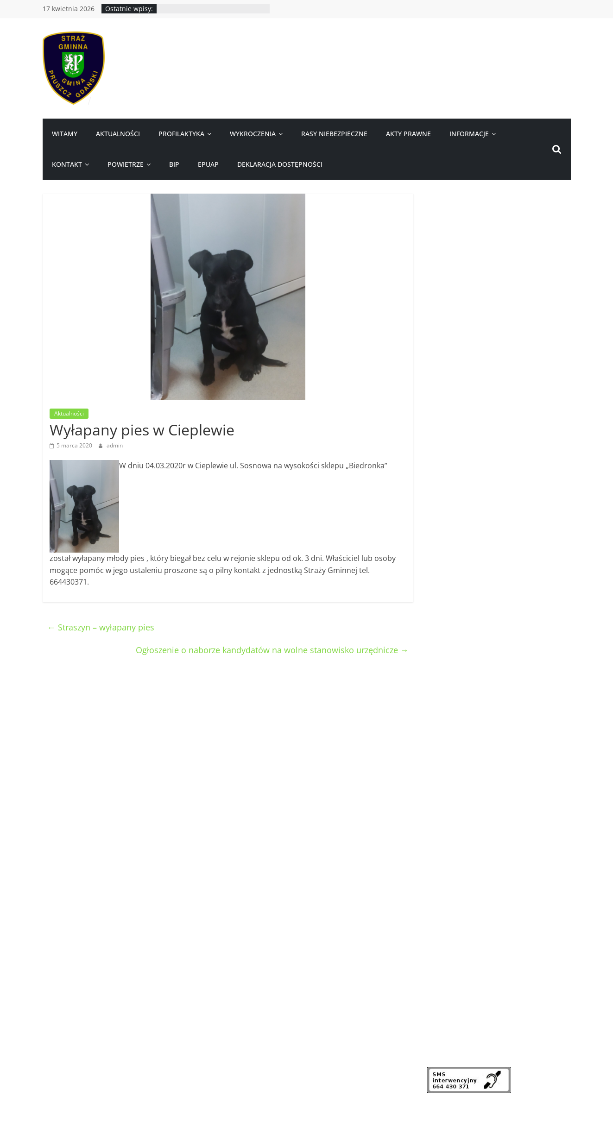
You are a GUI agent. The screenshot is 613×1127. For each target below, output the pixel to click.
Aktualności (118, 133)
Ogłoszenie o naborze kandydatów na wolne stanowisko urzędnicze (272, 649)
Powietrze (125, 164)
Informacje (469, 133)
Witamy (64, 133)
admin (115, 445)
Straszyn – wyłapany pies (100, 627)
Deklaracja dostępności (279, 164)
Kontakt (67, 164)
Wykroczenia (253, 133)
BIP (174, 164)
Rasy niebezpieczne (334, 133)
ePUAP (208, 164)
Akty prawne (408, 133)
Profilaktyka (181, 133)
